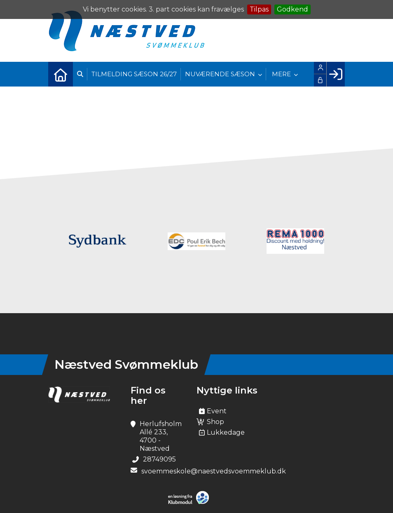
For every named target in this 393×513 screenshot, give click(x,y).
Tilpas (259, 9)
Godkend (292, 9)
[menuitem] (60, 74)
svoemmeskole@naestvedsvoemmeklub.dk (213, 471)
